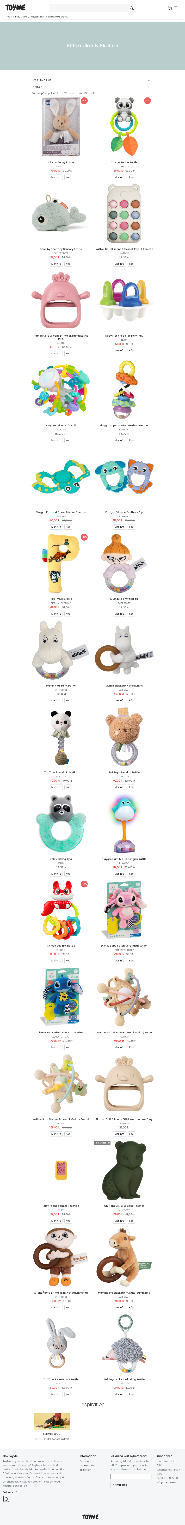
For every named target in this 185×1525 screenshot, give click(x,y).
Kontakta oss (87, 1465)
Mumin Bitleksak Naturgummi (124, 685)
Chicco (60, 166)
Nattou (124, 253)
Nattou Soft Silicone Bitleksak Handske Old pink (61, 337)
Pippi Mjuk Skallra (61, 599)
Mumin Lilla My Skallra (124, 599)
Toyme (8, 16)
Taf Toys (61, 776)
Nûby (124, 339)
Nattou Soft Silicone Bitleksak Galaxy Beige (124, 1032)
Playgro (61, 429)
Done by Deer (61, 253)
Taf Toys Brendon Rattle (124, 772)
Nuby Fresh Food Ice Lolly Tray (124, 335)
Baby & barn (21, 16)
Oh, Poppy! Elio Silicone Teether (124, 1206)
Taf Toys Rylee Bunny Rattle (60, 1379)
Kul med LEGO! (52, 1434)
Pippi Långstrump (61, 603)
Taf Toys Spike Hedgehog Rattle (124, 1379)
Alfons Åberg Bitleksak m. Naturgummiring (61, 1292)
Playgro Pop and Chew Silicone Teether (61, 512)
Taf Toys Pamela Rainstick (61, 772)
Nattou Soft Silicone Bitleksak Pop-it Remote (124, 249)
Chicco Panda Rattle (124, 162)
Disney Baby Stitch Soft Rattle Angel (124, 945)
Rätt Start (124, 603)
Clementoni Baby (124, 950)
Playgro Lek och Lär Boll (61, 425)
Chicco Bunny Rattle (61, 162)
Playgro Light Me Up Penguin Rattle (124, 859)
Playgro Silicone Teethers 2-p (124, 512)
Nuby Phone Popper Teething (60, 1206)
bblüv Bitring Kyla (61, 859)
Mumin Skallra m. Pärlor (61, 685)
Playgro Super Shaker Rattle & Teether (124, 425)
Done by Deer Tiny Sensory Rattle (61, 249)
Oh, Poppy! (124, 1210)
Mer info (56, 177)
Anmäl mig (120, 1485)
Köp (68, 177)
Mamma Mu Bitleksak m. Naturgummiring (124, 1292)
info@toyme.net (166, 1482)
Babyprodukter (37, 16)
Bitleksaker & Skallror (58, 16)
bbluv (61, 863)
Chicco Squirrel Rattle (61, 945)
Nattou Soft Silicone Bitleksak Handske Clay (124, 1119)
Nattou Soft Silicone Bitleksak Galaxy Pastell (61, 1119)
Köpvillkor (85, 1470)
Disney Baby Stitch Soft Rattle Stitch (61, 1032)
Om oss (84, 1461)
